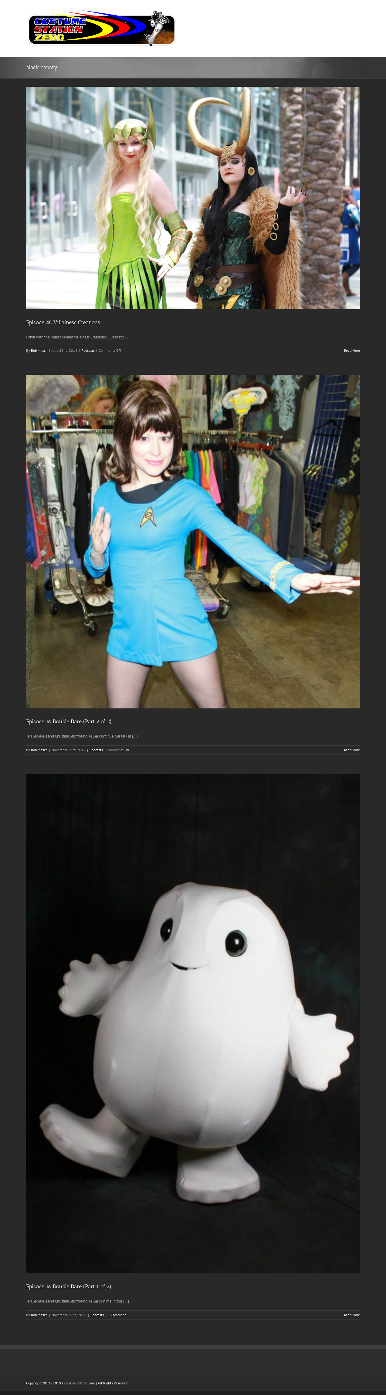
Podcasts (88, 350)
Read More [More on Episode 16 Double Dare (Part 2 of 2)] (352, 750)
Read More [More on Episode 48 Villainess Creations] (352, 350)
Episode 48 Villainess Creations (63, 322)
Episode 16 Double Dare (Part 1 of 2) (68, 1286)
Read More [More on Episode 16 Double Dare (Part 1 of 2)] (352, 1315)
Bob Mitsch (39, 350)
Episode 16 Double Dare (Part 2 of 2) (69, 721)
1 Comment (117, 1315)
